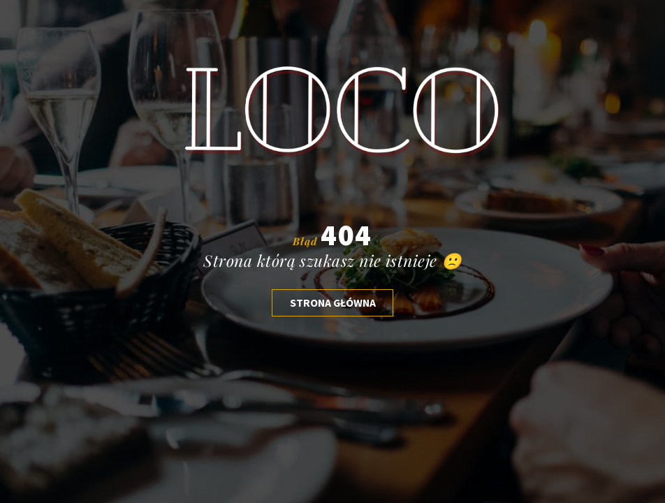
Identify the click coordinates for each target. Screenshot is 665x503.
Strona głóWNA (333, 302)
